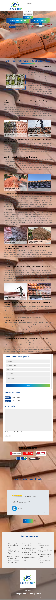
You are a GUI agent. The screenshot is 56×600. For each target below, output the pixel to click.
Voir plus (27, 521)
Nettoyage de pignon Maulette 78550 (30, 544)
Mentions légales (34, 597)
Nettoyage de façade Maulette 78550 (30, 549)
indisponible (20, 23)
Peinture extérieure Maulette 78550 (13, 561)
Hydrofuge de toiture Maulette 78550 (14, 557)
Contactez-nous (46, 597)
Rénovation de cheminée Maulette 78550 (45, 560)
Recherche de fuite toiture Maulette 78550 (29, 559)
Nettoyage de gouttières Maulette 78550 (14, 551)
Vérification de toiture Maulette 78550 (30, 553)
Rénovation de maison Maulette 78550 (44, 545)
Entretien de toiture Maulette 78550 (45, 555)
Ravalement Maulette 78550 (46, 551)
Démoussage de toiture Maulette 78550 (13, 545)
